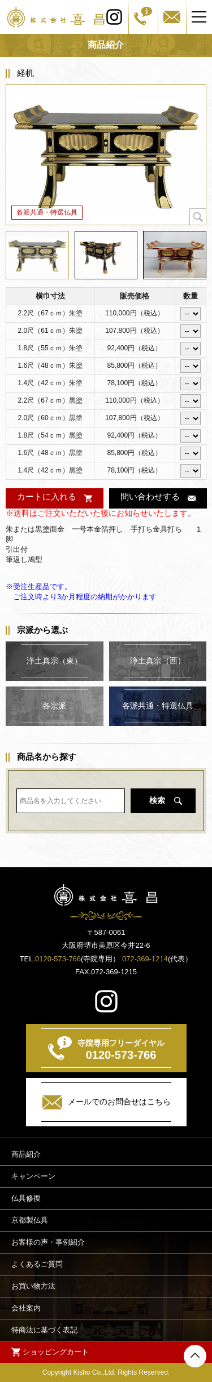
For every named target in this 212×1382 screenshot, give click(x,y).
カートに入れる (46, 496)
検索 (157, 800)
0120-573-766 (58, 959)
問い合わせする (149, 496)
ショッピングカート (56, 1351)
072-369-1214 (145, 959)
